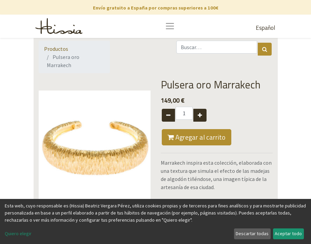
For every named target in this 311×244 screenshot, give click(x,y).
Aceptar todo (288, 233)
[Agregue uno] (200, 115)
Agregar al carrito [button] (197, 137)
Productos (56, 48)
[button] (47, 146)
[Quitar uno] (168, 115)
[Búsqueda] (265, 49)
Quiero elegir (18, 233)
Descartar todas (252, 233)
